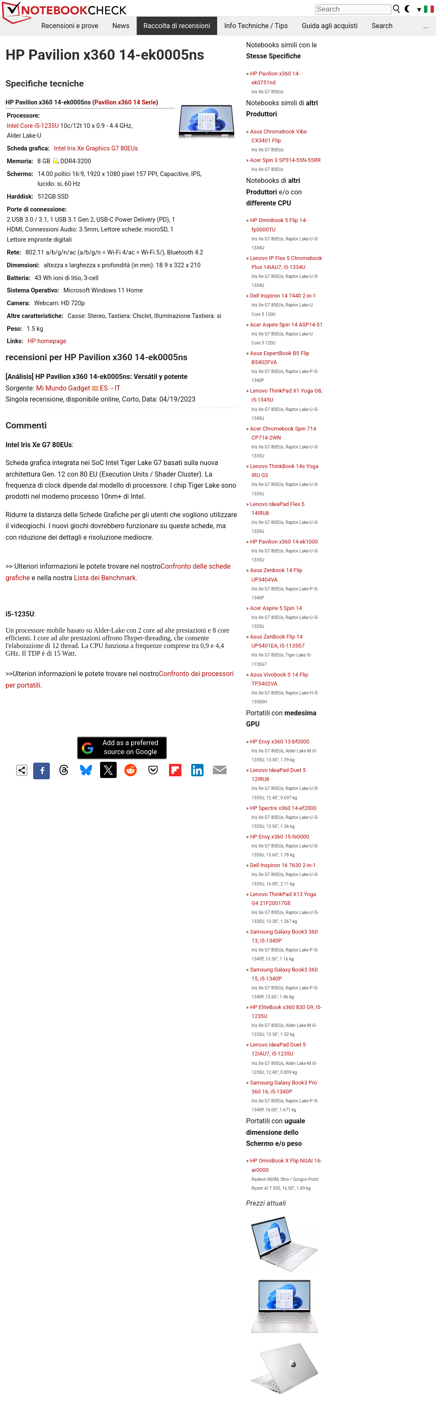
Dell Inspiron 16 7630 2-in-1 (283, 865)
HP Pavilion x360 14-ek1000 (284, 541)
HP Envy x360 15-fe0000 (279, 836)
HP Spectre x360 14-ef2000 (283, 808)
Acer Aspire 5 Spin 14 (276, 608)
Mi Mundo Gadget (63, 388)
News (120, 26)
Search (382, 26)
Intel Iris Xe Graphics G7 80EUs (96, 148)
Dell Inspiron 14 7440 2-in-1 (283, 295)
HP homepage (47, 341)
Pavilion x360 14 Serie (125, 102)
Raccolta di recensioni (176, 26)
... (426, 26)
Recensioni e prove (69, 26)
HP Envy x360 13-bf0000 (280, 741)
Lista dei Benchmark (105, 578)
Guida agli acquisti (330, 26)
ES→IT (110, 388)
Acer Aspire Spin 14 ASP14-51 (286, 324)
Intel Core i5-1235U (33, 126)
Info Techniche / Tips (256, 26)
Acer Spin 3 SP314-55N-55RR (285, 160)
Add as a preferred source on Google (119, 747)
